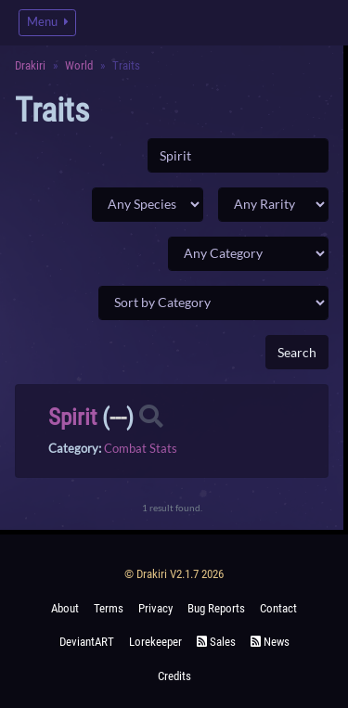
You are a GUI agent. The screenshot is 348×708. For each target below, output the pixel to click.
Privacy (155, 608)
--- (118, 417)
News (270, 642)
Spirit (72, 417)
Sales (216, 642)
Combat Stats (140, 448)
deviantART (86, 642)
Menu (47, 22)
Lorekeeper (155, 642)
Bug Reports (216, 608)
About (65, 608)
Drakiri (30, 65)
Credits (174, 676)
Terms (108, 608)
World (79, 65)
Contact (278, 608)
